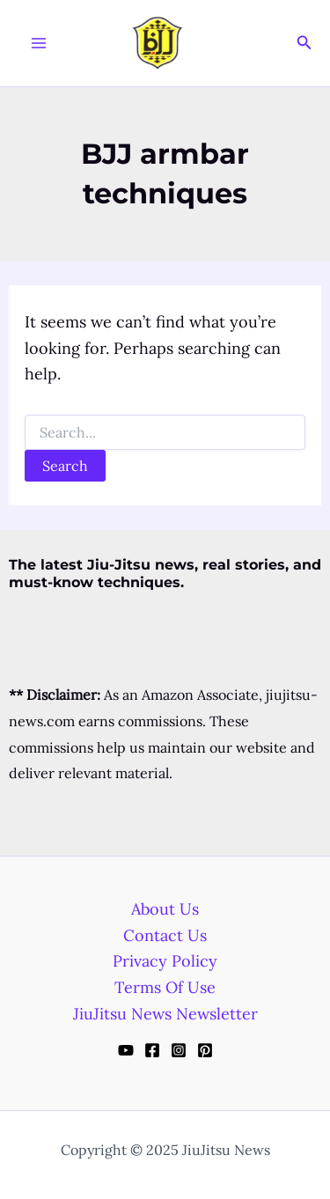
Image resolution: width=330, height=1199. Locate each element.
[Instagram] (179, 1050)
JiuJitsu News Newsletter (165, 1014)
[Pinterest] (205, 1050)
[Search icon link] (304, 43)
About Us (165, 909)
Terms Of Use (165, 987)
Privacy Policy (165, 961)
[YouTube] (126, 1050)
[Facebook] (152, 1050)
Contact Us (165, 935)
